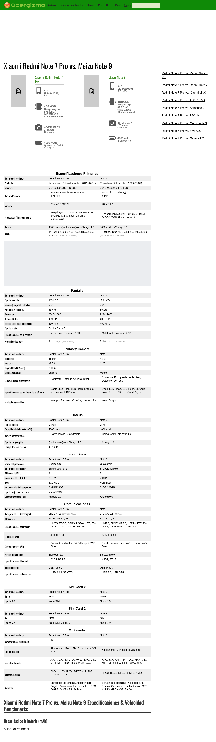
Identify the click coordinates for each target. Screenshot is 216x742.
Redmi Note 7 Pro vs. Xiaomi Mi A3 (184, 92)
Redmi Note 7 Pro (49, 79)
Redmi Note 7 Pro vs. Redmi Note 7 (184, 85)
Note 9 (121, 77)
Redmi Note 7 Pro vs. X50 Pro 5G (183, 100)
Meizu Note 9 (107, 183)
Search (127, 5)
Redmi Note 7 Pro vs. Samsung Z (183, 107)
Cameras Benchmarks (71, 5)
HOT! (108, 5)
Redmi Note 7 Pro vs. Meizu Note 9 (184, 123)
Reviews (51, 5)
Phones (90, 5)
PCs (100, 5)
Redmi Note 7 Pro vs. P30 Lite (181, 115)
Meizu (112, 77)
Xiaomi (39, 77)
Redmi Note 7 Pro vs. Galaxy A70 (183, 138)
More (118, 5)
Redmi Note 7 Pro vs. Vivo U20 (181, 130)
